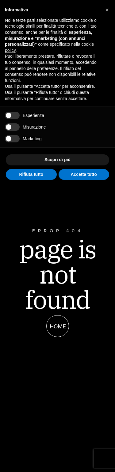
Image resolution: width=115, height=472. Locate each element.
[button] (107, 10)
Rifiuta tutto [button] (31, 174)
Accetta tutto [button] (84, 174)
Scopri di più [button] (57, 159)
